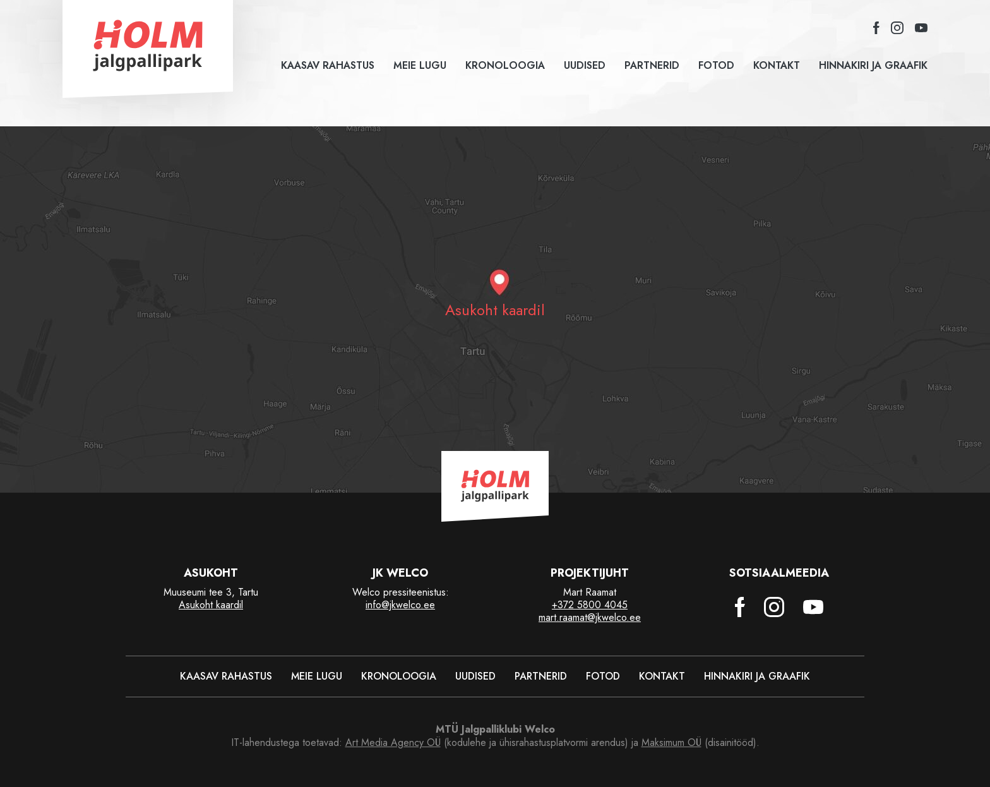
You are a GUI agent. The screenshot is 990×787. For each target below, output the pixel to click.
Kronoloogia (505, 65)
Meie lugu (419, 65)
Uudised (584, 65)
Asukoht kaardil (211, 605)
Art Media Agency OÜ (393, 742)
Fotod (716, 65)
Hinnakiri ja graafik (873, 65)
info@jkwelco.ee (400, 605)
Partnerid (651, 65)
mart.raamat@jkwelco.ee (590, 617)
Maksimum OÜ (671, 742)
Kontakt (776, 65)
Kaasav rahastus (327, 65)
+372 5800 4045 (590, 605)
